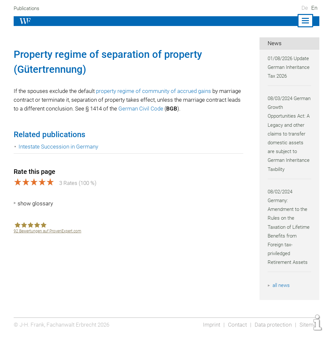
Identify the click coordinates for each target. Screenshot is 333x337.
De (304, 8)
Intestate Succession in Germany (59, 146)
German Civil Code (180, 108)
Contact (235, 324)
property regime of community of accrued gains (156, 91)
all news (282, 285)
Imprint (209, 324)
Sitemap (309, 324)
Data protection (272, 324)
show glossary (35, 203)
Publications (27, 8)
